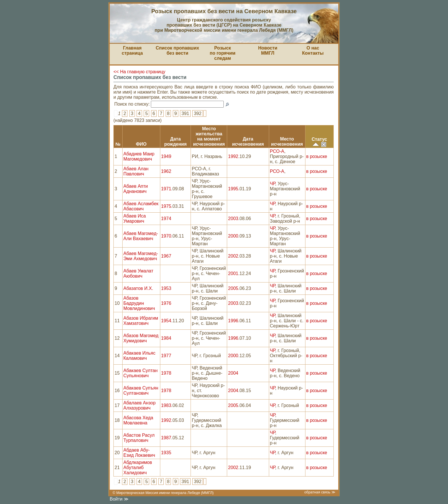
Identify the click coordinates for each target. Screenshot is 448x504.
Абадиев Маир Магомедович (139, 156)
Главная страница (132, 51)
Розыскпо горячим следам (222, 53)
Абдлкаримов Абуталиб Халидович (137, 467)
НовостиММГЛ (267, 51)
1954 (166, 320)
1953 (166, 288)
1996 (233, 320)
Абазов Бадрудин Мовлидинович (139, 303)
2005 (233, 288)
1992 (233, 156)
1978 (166, 373)
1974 (166, 218)
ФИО (141, 144)
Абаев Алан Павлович (136, 171)
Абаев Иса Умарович (134, 219)
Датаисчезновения (248, 142)
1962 (166, 171)
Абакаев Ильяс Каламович (139, 356)
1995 (233, 188)
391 (185, 113)
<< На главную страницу (139, 71)
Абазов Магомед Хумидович (141, 338)
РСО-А (277, 151)
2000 (233, 236)
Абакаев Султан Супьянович (140, 373)
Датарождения (175, 142)
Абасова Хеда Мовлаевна (138, 420)
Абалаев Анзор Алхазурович (139, 405)
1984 (166, 338)
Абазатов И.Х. (138, 288)
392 (197, 113)
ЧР (272, 183)
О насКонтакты (312, 51)
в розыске (316, 156)
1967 (166, 256)
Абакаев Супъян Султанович (140, 391)
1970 (166, 236)
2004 (233, 373)
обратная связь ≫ (319, 492)
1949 (166, 156)
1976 (166, 303)
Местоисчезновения (287, 142)
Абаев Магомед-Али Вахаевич (140, 236)
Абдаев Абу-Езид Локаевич (139, 453)
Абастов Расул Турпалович (139, 438)
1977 (166, 355)
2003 (233, 218)
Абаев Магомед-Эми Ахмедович (140, 256)
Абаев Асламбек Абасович (141, 206)
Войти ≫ (119, 499)
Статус (319, 139)
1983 (166, 405)
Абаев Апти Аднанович (135, 189)
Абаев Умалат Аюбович (138, 273)
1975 (166, 206)
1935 (166, 452)
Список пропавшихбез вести (177, 51)
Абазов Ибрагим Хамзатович (140, 321)
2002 (233, 256)
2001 (233, 273)
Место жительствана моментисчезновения (209, 136)
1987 (166, 437)
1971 (166, 188)
